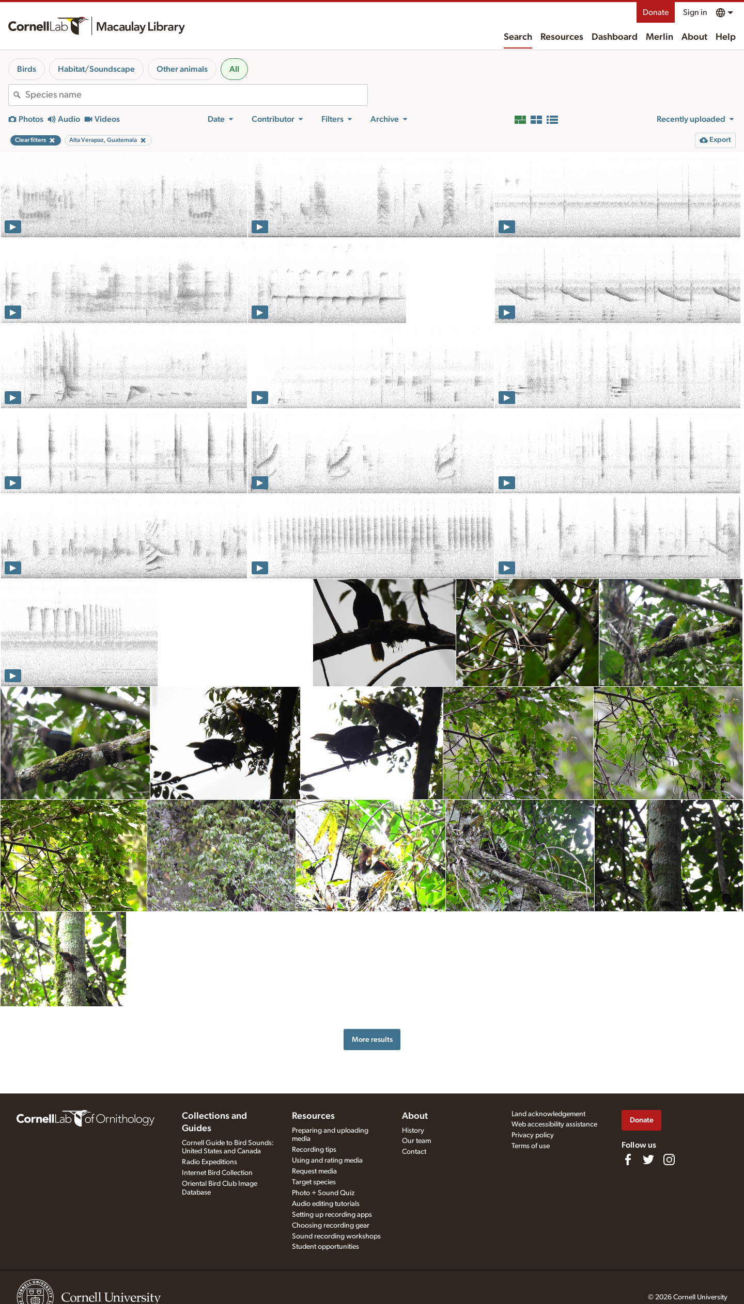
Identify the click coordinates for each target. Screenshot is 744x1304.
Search (518, 37)
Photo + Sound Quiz (323, 1193)
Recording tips (314, 1149)
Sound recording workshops (336, 1236)
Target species (314, 1182)
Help (726, 37)
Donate (656, 12)
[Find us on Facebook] (628, 1159)
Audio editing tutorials (326, 1204)
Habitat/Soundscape (96, 69)
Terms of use (531, 1146)
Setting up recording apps (332, 1214)
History (413, 1130)
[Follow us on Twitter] (648, 1159)
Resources (561, 37)
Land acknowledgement (548, 1114)
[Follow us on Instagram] (669, 1159)
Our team (416, 1141)
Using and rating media (327, 1160)
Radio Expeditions (209, 1162)
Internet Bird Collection (217, 1173)
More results (372, 1039)
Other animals (182, 69)
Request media (314, 1171)
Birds (26, 69)
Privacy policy (533, 1135)
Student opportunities (325, 1246)
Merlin (659, 37)
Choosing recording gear (330, 1225)
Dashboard (615, 37)
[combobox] (196, 95)
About (694, 37)
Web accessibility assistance (554, 1124)
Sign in (695, 12)
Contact (414, 1151)
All (234, 69)
